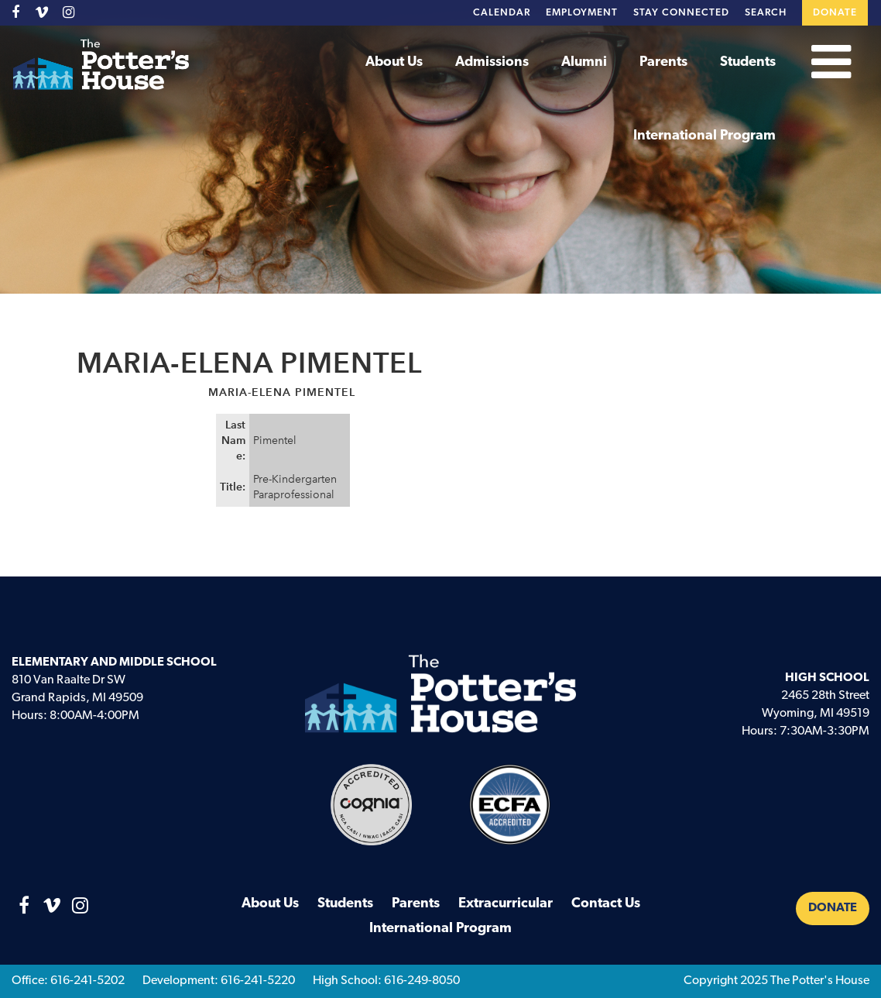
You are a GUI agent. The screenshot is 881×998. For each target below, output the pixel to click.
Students (748, 62)
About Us (394, 62)
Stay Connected (681, 13)
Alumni (584, 62)
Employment (582, 13)
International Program (704, 136)
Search (766, 13)
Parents (663, 62)
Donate (835, 13)
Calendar (501, 13)
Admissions (492, 62)
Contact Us (605, 903)
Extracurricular (505, 903)
